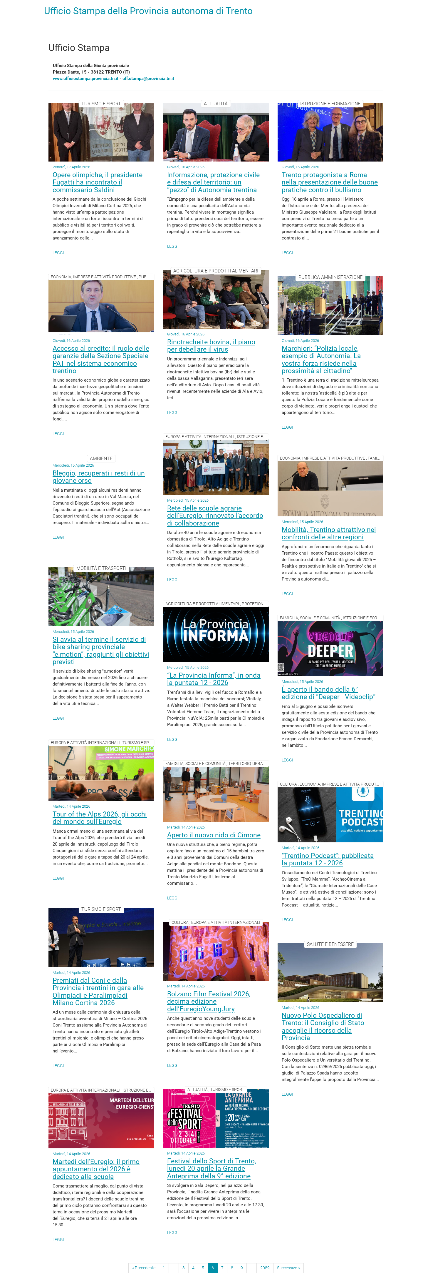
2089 (265, 1267)
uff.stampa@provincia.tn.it (148, 78)
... (173, 1267)
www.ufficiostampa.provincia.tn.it (85, 78)
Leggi (58, 252)
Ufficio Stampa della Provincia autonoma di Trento (148, 10)
